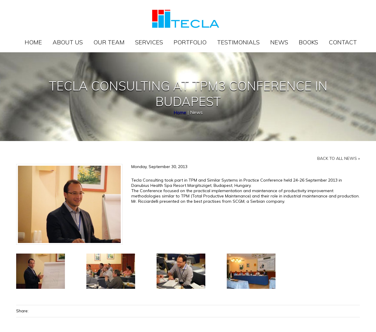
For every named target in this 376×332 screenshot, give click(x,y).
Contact (343, 42)
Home (33, 42)
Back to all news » (338, 158)
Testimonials (238, 42)
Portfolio (190, 42)
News (279, 42)
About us (68, 42)
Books (308, 42)
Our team (109, 42)
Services (149, 42)
